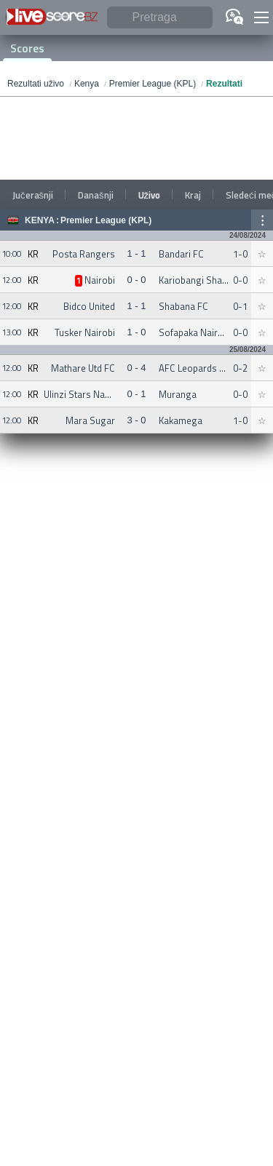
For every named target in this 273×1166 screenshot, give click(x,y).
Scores (27, 48)
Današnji (96, 195)
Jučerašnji (32, 195)
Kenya (40, 220)
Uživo (149, 195)
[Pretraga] (160, 18)
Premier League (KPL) (105, 220)
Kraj (193, 195)
